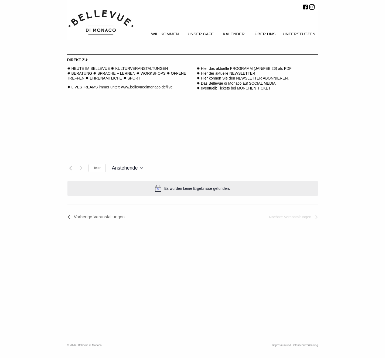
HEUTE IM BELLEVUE (90, 68)
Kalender (234, 34)
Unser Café (201, 34)
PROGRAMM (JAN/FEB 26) (254, 68)
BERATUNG (81, 73)
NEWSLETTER (242, 73)
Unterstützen (299, 34)
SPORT (133, 78)
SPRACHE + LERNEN (116, 73)
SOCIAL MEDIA (262, 83)
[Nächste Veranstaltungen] (81, 168)
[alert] (192, 188)
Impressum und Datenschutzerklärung (295, 345)
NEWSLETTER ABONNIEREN (262, 78)
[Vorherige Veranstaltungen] (70, 168)
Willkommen (165, 34)
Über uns (265, 34)
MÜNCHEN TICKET (254, 88)
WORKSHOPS (153, 73)
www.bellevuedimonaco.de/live (147, 87)
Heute (97, 168)
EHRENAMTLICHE (106, 78)
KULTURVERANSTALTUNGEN (141, 68)
